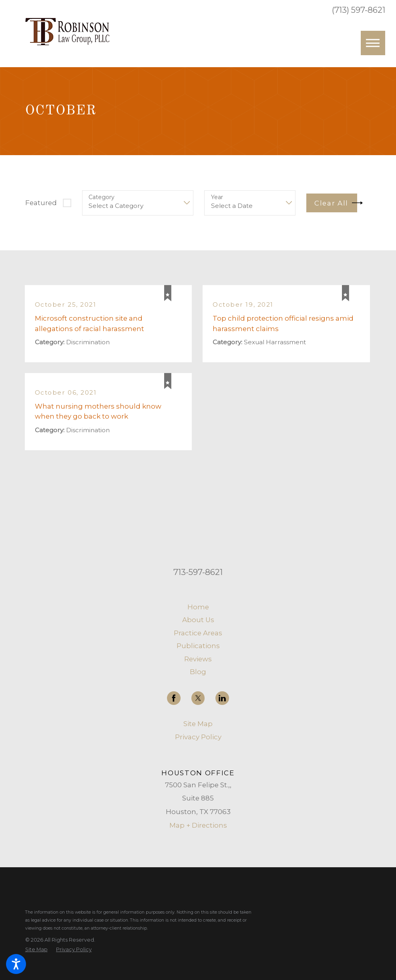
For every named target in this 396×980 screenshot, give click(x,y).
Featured (41, 203)
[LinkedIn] (222, 698)
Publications (198, 646)
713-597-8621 (198, 572)
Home (198, 607)
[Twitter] (198, 698)
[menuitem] (198, 607)
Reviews (198, 659)
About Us (198, 620)
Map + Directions (198, 825)
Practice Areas (198, 633)
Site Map (198, 724)
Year (217, 197)
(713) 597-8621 (358, 10)
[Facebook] (174, 698)
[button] (16, 964)
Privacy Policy (198, 737)
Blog (198, 672)
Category (101, 197)
